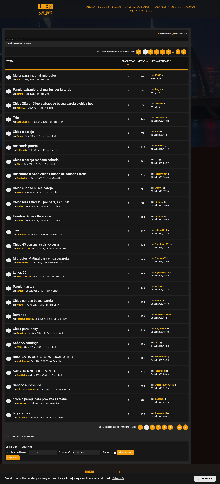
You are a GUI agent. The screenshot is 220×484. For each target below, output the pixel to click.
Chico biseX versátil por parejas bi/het (41, 202)
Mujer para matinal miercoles (35, 75)
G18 (18, 164)
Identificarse (12, 447)
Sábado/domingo (25, 343)
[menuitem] (179, 33)
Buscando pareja (25, 146)
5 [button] (168, 52)
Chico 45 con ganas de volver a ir (37, 244)
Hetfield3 (21, 150)
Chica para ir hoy (25, 329)
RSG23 (19, 79)
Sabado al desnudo (27, 385)
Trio (16, 118)
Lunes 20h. (21, 272)
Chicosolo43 (22, 417)
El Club (103, 7)
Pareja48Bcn (22, 178)
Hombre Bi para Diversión (32, 216)
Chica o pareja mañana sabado (36, 160)
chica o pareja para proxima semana (40, 399)
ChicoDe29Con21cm (26, 389)
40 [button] (178, 52)
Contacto (135, 11)
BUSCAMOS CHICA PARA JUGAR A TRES (43, 357)
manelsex (21, 403)
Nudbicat (20, 206)
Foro (149, 11)
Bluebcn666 (22, 262)
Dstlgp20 (20, 108)
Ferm (19, 136)
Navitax (20, 291)
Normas (189, 7)
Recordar (109, 452)
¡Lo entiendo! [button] (205, 478)
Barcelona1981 (23, 248)
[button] (138, 51)
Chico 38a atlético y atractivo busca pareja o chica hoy (53, 104)
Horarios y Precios (166, 7)
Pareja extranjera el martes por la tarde (42, 89)
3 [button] (156, 52)
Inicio (90, 7)
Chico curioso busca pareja (33, 188)
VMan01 (20, 192)
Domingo (19, 315)
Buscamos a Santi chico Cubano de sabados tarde (50, 174)
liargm (19, 94)
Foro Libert (45, 79)
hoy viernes (21, 413)
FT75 (19, 347)
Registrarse (26, 447)
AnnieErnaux (22, 361)
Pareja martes (23, 287)
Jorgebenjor (22, 333)
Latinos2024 (22, 122)
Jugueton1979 (23, 277)
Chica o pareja (23, 132)
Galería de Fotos (137, 7)
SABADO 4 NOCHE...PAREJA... (36, 371)
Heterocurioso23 (24, 319)
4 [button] (162, 52)
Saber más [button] (118, 478)
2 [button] (150, 52)
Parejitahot (22, 375)
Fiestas (116, 7)
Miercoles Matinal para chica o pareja (41, 258)
